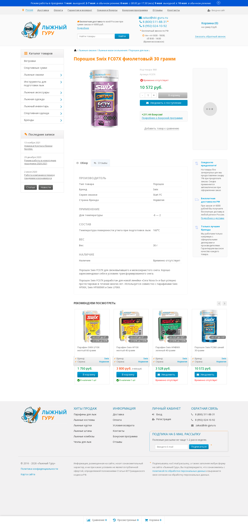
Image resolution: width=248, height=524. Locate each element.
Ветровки (30, 61)
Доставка (43, 10)
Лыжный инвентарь (36, 106)
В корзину (87, 374)
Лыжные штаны (83, 430)
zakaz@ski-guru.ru (153, 18)
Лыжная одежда (34, 99)
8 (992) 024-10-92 (153, 26)
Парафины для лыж (85, 414)
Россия (29, 10)
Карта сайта (28, 474)
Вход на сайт (216, 10)
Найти (122, 36)
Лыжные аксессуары (36, 92)
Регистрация (161, 419)
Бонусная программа (135, 10)
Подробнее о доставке (212, 218)
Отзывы (158, 10)
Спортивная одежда (36, 113)
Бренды (29, 120)
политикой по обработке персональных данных (179, 470)
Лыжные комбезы (84, 436)
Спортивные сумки (35, 67)
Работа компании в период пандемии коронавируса (39, 176)
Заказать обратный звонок (210, 36)
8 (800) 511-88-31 (153, 22)
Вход (157, 414)
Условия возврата (123, 425)
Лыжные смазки (34, 74)
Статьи (30, 187)
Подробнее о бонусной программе (162, 118)
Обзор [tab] (82, 163)
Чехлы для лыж (82, 441)
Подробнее (83, 28)
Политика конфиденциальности (39, 468)
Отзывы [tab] (100, 163)
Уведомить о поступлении (165, 102)
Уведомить (168, 374)
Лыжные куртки (83, 425)
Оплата (58, 10)
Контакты (173, 10)
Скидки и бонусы (107, 10)
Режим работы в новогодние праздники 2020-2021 (40, 162)
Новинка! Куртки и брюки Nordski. (38, 147)
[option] (92, 346)
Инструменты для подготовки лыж (35, 83)
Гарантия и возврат (80, 10)
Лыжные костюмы (84, 419)
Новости (46, 187)
